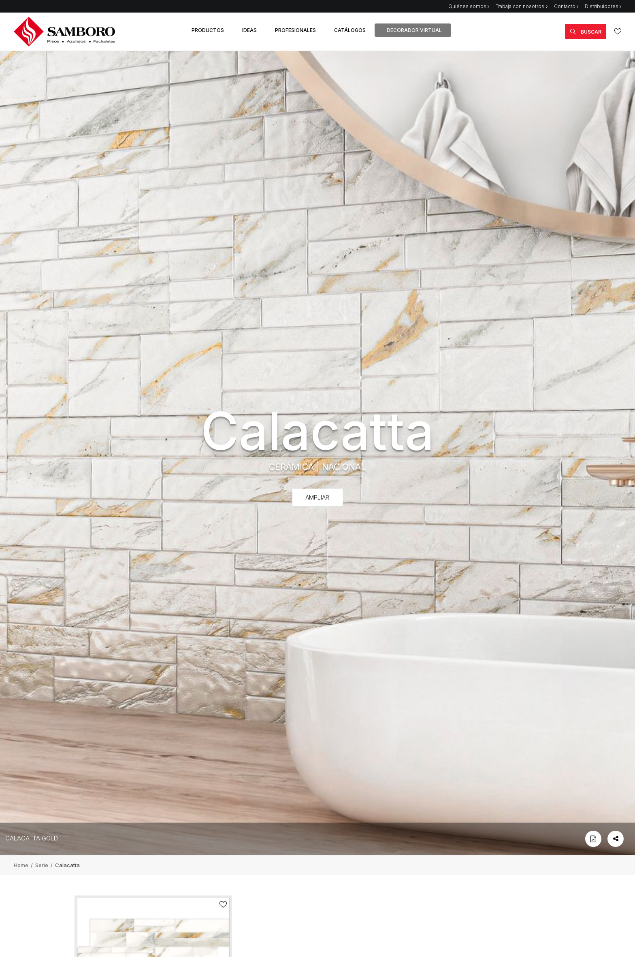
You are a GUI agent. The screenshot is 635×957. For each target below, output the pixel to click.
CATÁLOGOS (350, 30)
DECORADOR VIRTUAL (414, 30)
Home (22, 865)
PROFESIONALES (295, 30)
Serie (42, 865)
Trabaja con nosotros (521, 6)
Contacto (566, 6)
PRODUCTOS (208, 30)
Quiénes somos (468, 6)
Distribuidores (603, 6)
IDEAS (249, 30)
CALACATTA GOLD (31, 838)
